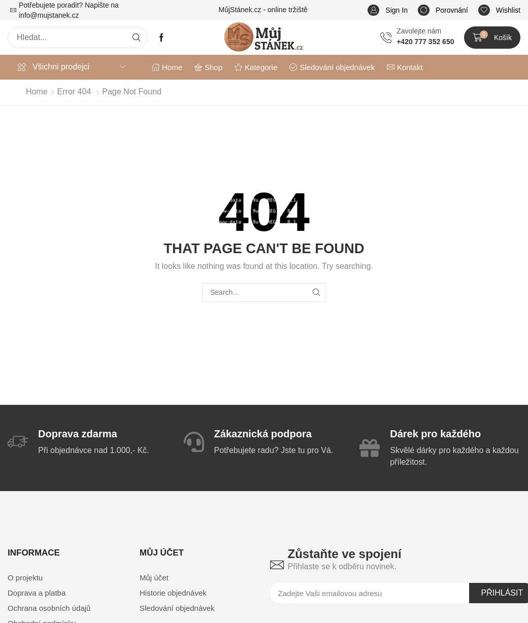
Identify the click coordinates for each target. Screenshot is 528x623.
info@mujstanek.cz (49, 15)
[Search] (136, 37)
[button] (388, 10)
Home (37, 91)
